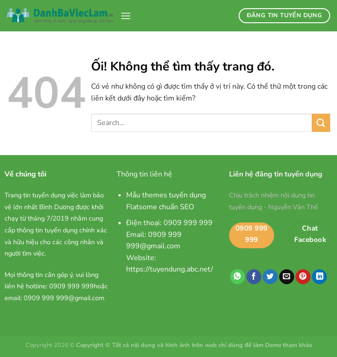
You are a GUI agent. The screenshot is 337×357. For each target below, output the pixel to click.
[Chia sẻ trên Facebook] (253, 277)
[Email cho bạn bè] (286, 277)
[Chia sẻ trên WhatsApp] (237, 277)
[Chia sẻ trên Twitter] (270, 277)
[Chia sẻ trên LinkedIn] (319, 277)
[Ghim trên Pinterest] (303, 277)
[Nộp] (321, 122)
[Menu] (125, 16)
